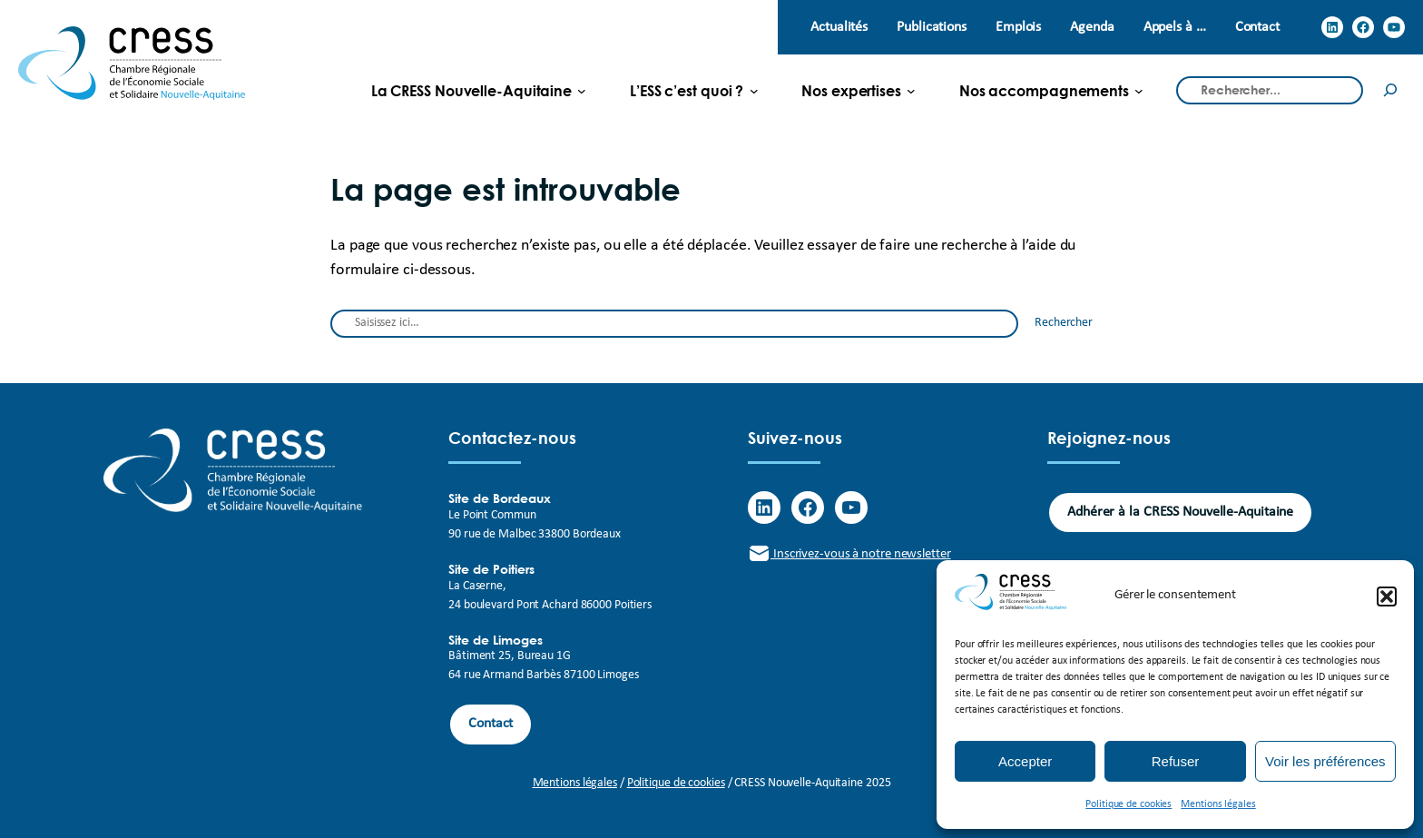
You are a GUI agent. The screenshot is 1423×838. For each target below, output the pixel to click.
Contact (490, 723)
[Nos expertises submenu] (851, 90)
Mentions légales (1218, 804)
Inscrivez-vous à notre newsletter (849, 554)
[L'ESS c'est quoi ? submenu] (686, 90)
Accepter (1025, 761)
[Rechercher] (1390, 90)
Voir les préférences (1325, 761)
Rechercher (1064, 323)
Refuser (1176, 761)
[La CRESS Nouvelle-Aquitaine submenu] (471, 90)
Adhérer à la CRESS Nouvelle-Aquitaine (1180, 512)
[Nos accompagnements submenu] (1044, 90)
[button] (1387, 596)
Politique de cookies (1128, 804)
